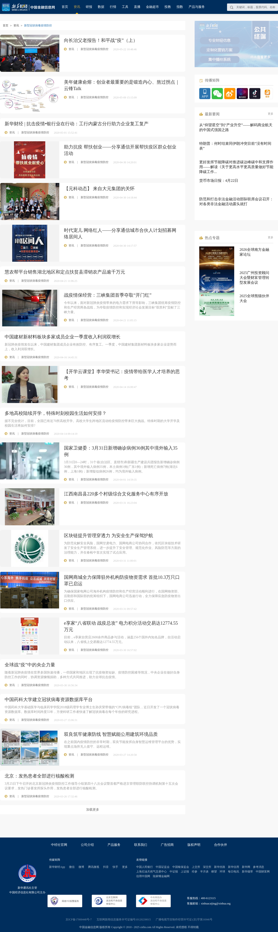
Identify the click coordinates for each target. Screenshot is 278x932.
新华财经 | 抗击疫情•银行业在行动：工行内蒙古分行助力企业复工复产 (76, 123)
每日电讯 (233, 871)
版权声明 (193, 845)
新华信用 (233, 867)
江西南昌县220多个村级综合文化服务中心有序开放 (116, 493)
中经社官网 (59, 845)
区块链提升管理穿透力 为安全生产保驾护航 (108, 535)
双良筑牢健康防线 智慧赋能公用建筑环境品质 (111, 734)
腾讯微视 (93, 867)
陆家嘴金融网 (161, 876)
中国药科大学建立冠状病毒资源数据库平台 (49, 699)
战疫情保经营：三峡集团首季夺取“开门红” (108, 295)
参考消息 (258, 867)
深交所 (207, 867)
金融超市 (152, 7)
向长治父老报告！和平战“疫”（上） (101, 40)
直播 (137, 7)
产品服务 (113, 845)
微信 (72, 867)
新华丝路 (219, 867)
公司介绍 (87, 845)
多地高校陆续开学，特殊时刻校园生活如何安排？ (56, 413)
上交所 (196, 867)
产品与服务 (197, 7)
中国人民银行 (144, 867)
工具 (125, 7)
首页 (65, 7)
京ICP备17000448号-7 (79, 919)
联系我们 (140, 845)
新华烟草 (247, 871)
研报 (89, 7)
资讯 (77, 7)
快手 (115, 867)
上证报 (185, 871)
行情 (113, 7)
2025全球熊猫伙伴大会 (254, 298)
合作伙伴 (220, 845)
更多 (270, 113)
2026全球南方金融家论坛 (254, 252)
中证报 (174, 871)
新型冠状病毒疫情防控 (35, 132)
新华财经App (57, 867)
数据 (101, 7)
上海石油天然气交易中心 (151, 871)
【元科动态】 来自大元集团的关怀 (99, 188)
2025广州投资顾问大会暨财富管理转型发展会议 (254, 277)
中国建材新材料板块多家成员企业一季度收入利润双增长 (62, 336)
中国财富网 (263, 871)
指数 (180, 7)
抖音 (106, 867)
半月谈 (204, 871)
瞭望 (214, 871)
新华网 (246, 867)
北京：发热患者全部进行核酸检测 (39, 775)
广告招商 (167, 845)
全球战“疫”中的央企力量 (30, 664)
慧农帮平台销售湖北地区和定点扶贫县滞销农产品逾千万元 (65, 271)
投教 (167, 7)
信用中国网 (143, 876)
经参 (194, 871)
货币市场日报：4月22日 (218, 181)
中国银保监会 (180, 867)
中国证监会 (163, 867)
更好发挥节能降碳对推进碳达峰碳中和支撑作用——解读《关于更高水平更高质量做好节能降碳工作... (236, 167)
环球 (222, 871)
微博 (81, 867)
